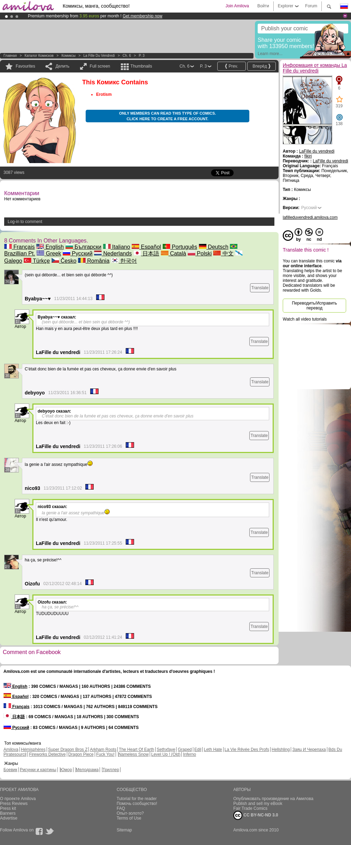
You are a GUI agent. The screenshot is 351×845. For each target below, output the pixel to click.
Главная (10, 55)
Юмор (66, 769)
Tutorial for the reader (137, 798)
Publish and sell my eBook (257, 803)
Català (173, 253)
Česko (64, 261)
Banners (8, 813)
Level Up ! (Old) (165, 754)
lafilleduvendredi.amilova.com (310, 217)
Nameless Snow (133, 754)
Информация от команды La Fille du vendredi (315, 68)
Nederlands (113, 253)
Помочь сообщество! (137, 803)
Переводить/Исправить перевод (314, 305)
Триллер (110, 769)
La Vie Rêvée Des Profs (247, 749)
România (93, 261)
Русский (78, 253)
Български (83, 247)
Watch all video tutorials (305, 319)
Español (146, 247)
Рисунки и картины (38, 769)
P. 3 (142, 55)
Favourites (25, 66)
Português (180, 247)
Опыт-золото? (130, 813)
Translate (259, 287)
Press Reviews (14, 803)
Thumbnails (141, 66)
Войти (263, 5)
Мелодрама (87, 769)
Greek (49, 253)
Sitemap (124, 830)
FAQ (121, 808)
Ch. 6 (127, 55)
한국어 (124, 261)
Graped (185, 749)
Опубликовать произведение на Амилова (273, 798)
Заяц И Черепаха (309, 749)
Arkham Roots (103, 749)
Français (19, 247)
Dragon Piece (81, 754)
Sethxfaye (166, 749)
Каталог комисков (39, 55)
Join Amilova (237, 5)
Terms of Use (129, 818)
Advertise (8, 818)
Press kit (8, 808)
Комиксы (68, 55)
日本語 (146, 253)
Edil (197, 749)
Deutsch (213, 247)
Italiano (116, 247)
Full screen (100, 66)
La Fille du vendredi (99, 55)
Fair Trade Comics (250, 808)
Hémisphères (33, 749)
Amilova (10, 749)
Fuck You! (105, 754)
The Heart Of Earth (136, 749)
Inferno (189, 754)
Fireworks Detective (47, 754)
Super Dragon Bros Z (67, 749)
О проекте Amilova (18, 798)
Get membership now (142, 16)
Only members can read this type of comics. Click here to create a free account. (167, 116)
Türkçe (37, 261)
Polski (200, 253)
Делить (62, 66)
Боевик (10, 769)
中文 (223, 253)
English (50, 247)
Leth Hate (213, 749)
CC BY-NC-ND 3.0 (255, 815)
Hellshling (281, 749)
